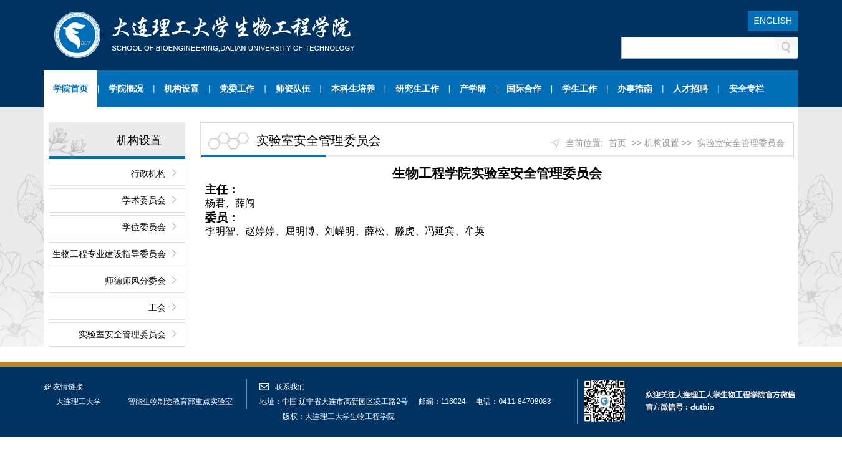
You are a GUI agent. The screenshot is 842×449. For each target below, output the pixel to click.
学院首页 (70, 89)
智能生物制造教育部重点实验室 (180, 401)
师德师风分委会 (135, 281)
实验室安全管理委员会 (122, 334)
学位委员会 (144, 227)
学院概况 (126, 89)
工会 (157, 307)
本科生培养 (353, 89)
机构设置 (181, 89)
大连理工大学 (78, 401)
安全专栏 (746, 89)
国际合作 (523, 89)
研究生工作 (417, 89)
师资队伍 (293, 89)
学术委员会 (144, 200)
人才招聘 (690, 89)
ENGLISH (773, 21)
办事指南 (634, 89)
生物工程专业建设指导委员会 (109, 254)
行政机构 (148, 173)
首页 (617, 143)
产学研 (473, 89)
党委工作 (237, 89)
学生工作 (579, 89)
